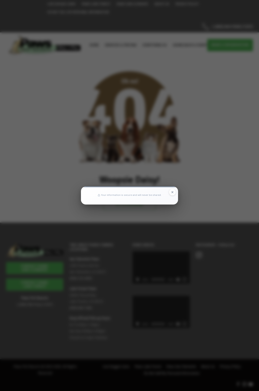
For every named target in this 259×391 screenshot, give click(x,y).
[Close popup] (172, 192)
